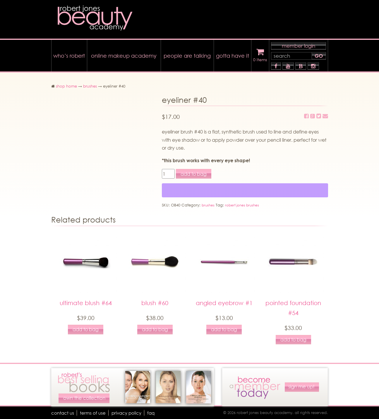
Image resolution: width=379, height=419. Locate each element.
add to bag (194, 172)
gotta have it (232, 54)
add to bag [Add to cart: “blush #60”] (155, 329)
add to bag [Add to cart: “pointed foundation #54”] (293, 339)
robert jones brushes (244, 203)
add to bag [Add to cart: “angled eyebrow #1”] (224, 329)
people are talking (187, 54)
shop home (66, 84)
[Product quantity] (168, 172)
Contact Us (63, 413)
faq (154, 413)
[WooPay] (245, 189)
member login (298, 44)
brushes (90, 84)
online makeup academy (124, 54)
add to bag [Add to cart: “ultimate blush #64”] (86, 329)
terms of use (94, 413)
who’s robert (69, 54)
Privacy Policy (129, 413)
